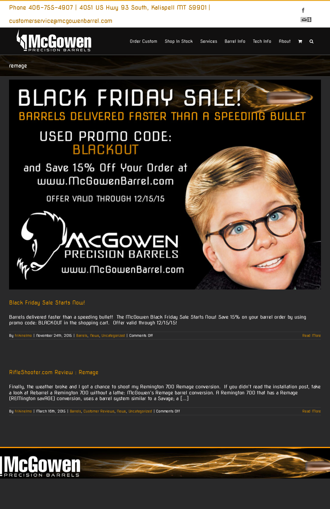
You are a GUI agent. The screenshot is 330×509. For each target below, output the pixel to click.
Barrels (81, 335)
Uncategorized (113, 335)
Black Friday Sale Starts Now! (47, 302)
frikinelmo (23, 335)
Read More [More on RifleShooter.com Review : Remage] (311, 411)
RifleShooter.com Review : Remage (53, 372)
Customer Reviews (98, 411)
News (94, 335)
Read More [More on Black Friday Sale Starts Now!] (311, 335)
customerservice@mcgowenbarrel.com (60, 20)
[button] (311, 41)
